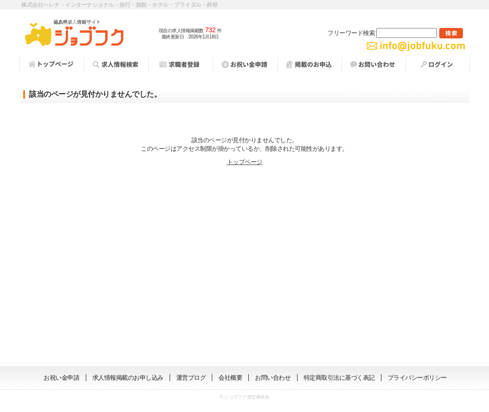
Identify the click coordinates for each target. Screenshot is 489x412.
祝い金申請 (245, 64)
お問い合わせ (373, 64)
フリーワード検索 (382, 33)
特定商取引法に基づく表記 (339, 377)
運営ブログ (191, 377)
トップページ (51, 64)
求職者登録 (180, 64)
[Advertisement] (244, 266)
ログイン (437, 64)
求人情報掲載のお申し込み (127, 377)
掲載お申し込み (309, 64)
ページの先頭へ (458, 351)
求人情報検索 (116, 64)
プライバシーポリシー (417, 377)
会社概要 (230, 377)
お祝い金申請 (61, 377)
